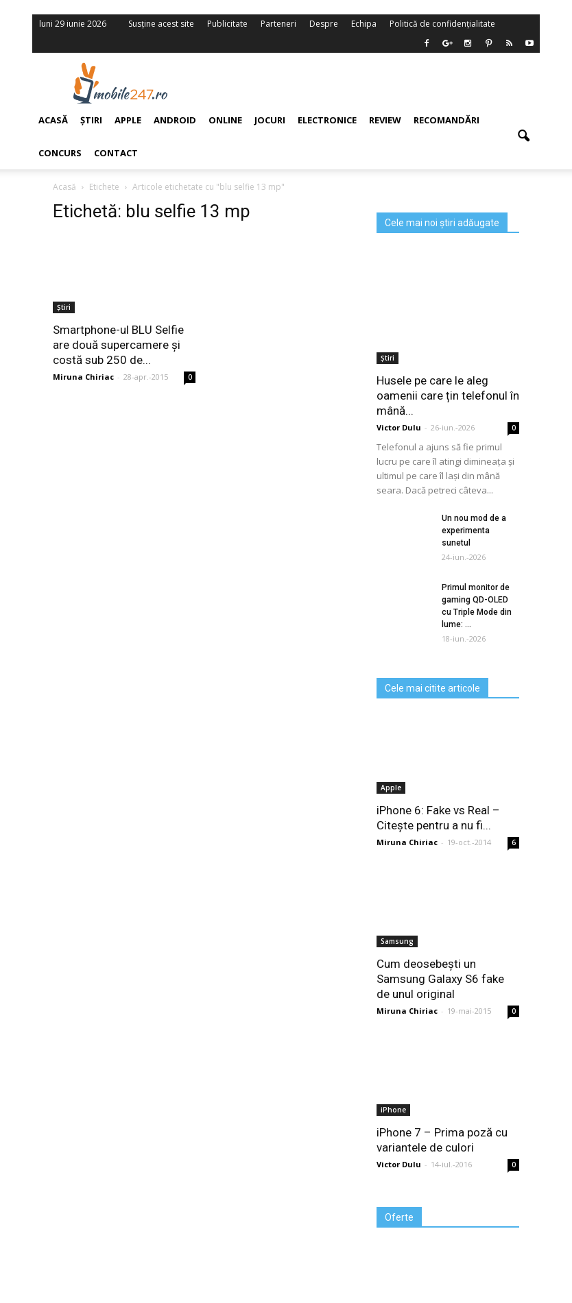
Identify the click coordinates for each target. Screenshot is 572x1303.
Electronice (327, 120)
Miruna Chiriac (407, 842)
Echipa (364, 23)
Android (175, 120)
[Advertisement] (373, 82)
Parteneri (278, 23)
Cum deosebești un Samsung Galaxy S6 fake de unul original (440, 979)
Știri (387, 358)
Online (225, 120)
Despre (323, 23)
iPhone (393, 1110)
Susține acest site (161, 23)
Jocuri (269, 120)
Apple (391, 787)
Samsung (397, 941)
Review (385, 120)
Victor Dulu (399, 427)
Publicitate (227, 23)
